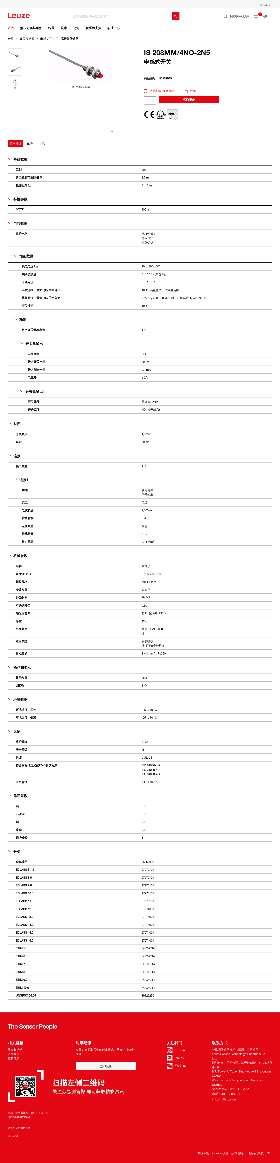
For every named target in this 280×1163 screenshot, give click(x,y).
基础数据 (17, 159)
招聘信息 (13, 1058)
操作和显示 (19, 667)
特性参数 (17, 199)
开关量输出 (31, 343)
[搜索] (175, 16)
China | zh (264, 4)
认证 (14, 731)
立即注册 (106, 1066)
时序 (14, 424)
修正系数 (17, 796)
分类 (14, 851)
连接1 (21, 480)
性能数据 (23, 256)
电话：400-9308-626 (226, 1094)
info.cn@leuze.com (225, 1099)
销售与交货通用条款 (19, 1127)
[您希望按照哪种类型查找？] (122, 16)
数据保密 (203, 1153)
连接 (14, 456)
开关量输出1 (32, 391)
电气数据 (17, 223)
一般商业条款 (255, 1153)
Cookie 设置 (220, 1153)
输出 (20, 319)
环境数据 (17, 699)
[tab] (15, 143)
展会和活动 (15, 1049)
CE (269, 1153)
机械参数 (17, 556)
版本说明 (237, 1153)
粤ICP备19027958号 (19, 1117)
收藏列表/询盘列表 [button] (159, 90)
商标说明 (13, 1135)
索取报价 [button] (189, 99)
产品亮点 (13, 1054)
